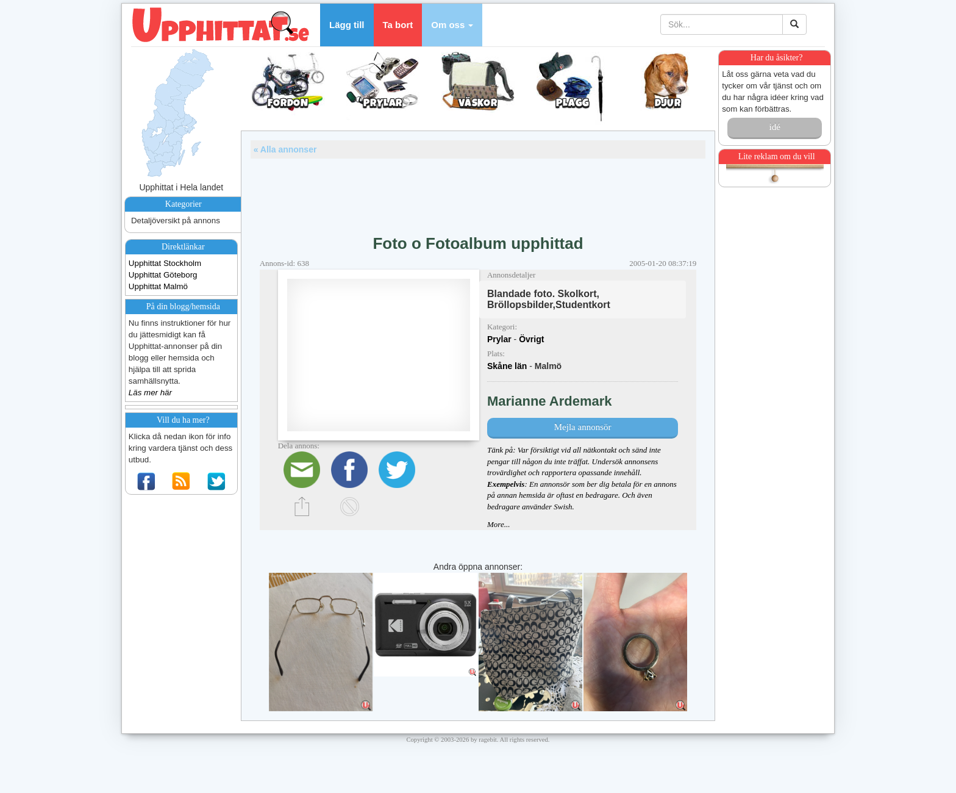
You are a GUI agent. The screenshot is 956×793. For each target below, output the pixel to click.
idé (774, 127)
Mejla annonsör (583, 427)
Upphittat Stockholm (165, 263)
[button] (452, 25)
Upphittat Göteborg (163, 274)
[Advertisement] (478, 192)
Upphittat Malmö (158, 286)
